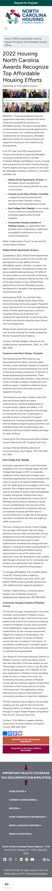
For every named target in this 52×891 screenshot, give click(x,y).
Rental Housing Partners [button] (24, 825)
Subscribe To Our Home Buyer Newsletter (26, 740)
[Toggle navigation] (6, 28)
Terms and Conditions (36, 873)
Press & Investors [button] (20, 834)
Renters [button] (13, 808)
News (8, 38)
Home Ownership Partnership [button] (27, 817)
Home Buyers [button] (16, 791)
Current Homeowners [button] (22, 800)
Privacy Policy (11, 873)
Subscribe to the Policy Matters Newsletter (26, 749)
